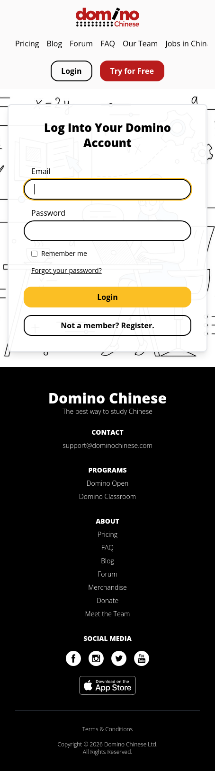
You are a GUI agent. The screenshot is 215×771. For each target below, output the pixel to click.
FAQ (107, 43)
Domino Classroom (107, 496)
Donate (107, 600)
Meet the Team (107, 613)
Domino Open (108, 483)
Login (71, 71)
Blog (54, 43)
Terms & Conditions (107, 729)
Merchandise (107, 587)
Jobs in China (188, 43)
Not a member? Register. (107, 325)
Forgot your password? (66, 270)
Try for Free (132, 71)
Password (48, 213)
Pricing (27, 43)
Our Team (140, 43)
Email (41, 171)
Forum (81, 43)
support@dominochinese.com (107, 445)
